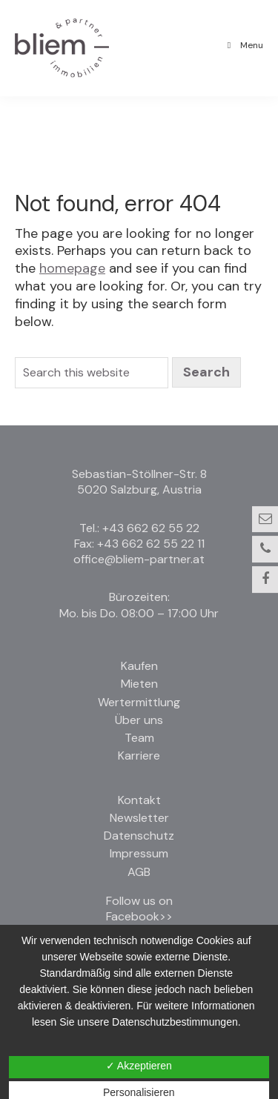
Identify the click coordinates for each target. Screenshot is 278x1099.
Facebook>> (139, 916)
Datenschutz (139, 835)
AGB (139, 872)
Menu (243, 45)
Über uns (139, 720)
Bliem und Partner (81, 60)
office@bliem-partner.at (139, 559)
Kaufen (139, 666)
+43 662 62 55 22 (150, 528)
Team (139, 738)
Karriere (139, 755)
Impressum (139, 853)
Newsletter (139, 818)
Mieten (139, 683)
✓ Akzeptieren (139, 1066)
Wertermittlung (139, 702)
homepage (72, 268)
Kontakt (139, 800)
